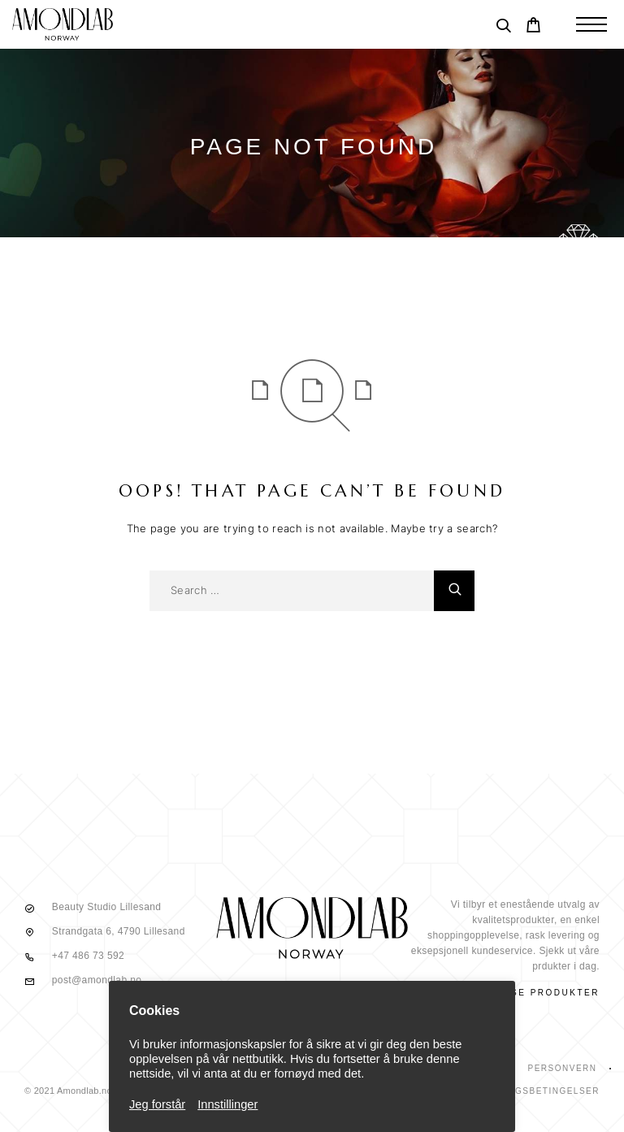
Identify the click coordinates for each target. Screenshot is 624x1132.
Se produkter (555, 992)
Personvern (561, 1068)
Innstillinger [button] (227, 1104)
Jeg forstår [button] (157, 1104)
